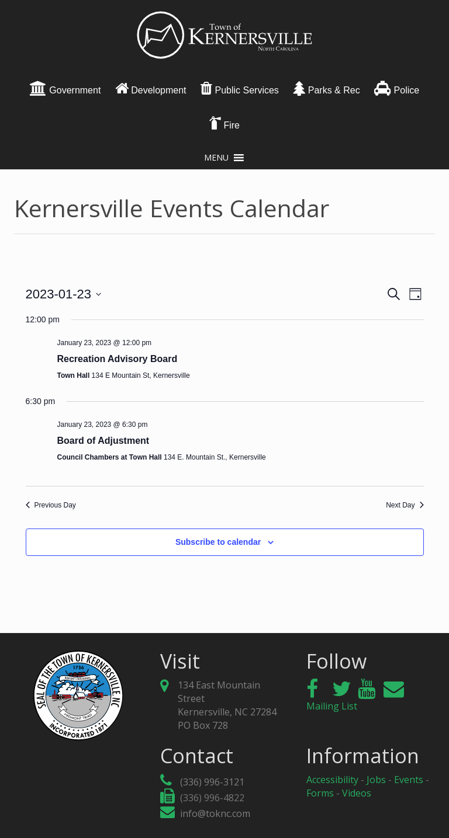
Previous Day (51, 505)
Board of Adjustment (103, 441)
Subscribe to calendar (218, 542)
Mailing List (355, 699)
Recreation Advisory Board (117, 359)
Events (408, 779)
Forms (320, 793)
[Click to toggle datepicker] (64, 294)
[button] (216, 157)
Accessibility (332, 779)
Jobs (376, 779)
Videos (356, 793)
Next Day (404, 505)
